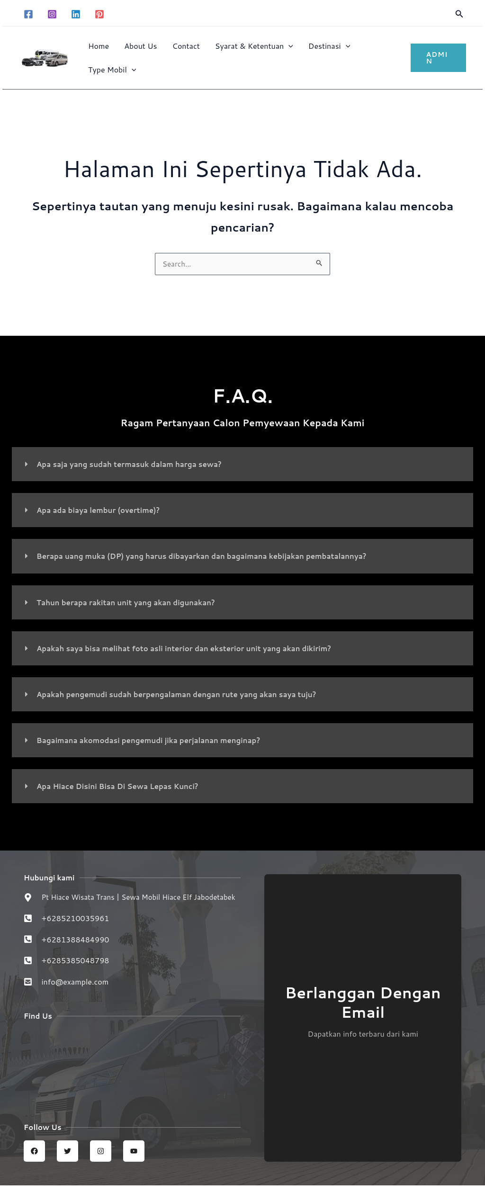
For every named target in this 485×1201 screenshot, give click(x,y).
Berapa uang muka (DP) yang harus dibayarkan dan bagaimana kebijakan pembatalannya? (211, 556)
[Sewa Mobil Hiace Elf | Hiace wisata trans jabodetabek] (132, 1080)
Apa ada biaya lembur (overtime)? (102, 510)
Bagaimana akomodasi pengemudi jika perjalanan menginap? (155, 740)
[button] (459, 14)
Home (98, 45)
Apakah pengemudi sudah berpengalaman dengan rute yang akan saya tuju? (185, 694)
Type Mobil (112, 69)
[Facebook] (28, 14)
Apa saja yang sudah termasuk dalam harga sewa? (134, 464)
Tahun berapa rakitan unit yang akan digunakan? (131, 602)
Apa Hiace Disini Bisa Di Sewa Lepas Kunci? (122, 786)
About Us (140, 45)
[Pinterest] (99, 14)
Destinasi (329, 45)
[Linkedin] (75, 14)
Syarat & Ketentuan (254, 45)
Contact (186, 45)
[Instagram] (52, 14)
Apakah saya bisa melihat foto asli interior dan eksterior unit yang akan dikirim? (194, 648)
